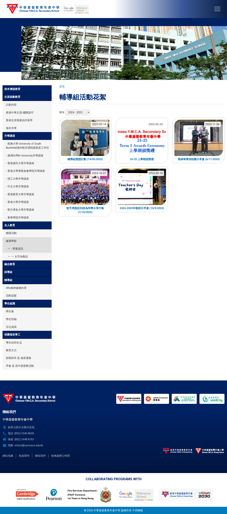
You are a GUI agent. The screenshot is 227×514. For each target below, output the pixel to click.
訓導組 (8, 272)
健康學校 (11, 241)
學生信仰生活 (14, 342)
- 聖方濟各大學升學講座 (20, 209)
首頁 (62, 86)
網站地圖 (8, 455)
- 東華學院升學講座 (17, 217)
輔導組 (8, 280)
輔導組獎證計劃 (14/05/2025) (85, 159)
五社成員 (11, 326)
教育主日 (11, 350)
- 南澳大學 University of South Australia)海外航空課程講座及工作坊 (27, 145)
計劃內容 (11, 104)
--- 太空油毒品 (19, 256)
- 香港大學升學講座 (17, 202)
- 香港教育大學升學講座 (20, 194)
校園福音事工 (12, 334)
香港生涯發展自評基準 (19, 120)
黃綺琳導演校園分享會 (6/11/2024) (199, 159)
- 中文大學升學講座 (17, 186)
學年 (62, 112)
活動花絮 (11, 295)
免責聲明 (24, 455)
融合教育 (9, 264)
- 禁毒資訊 (17, 248)
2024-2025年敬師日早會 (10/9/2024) (142, 208)
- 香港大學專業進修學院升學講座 (25, 171)
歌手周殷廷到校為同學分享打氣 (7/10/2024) (85, 210)
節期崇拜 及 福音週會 (18, 358)
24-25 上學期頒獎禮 (142, 159)
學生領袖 (11, 319)
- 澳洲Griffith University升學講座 (24, 155)
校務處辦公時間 (60, 455)
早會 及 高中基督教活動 (20, 365)
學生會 (10, 311)
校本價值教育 (12, 89)
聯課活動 (11, 233)
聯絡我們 (40, 455)
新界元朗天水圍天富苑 (21, 427)
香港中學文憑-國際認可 (20, 112)
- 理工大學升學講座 (17, 178)
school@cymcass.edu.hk (28, 445)
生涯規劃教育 (12, 96)
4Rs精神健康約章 (16, 288)
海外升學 (11, 128)
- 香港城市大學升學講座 (20, 163)
